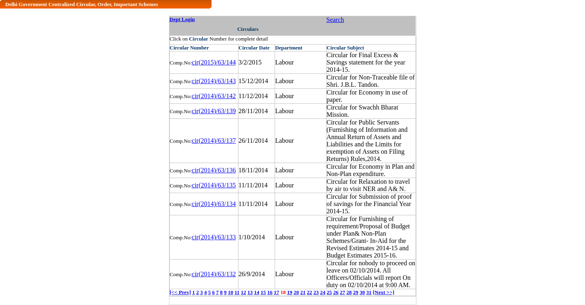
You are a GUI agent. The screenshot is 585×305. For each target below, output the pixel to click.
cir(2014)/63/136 (214, 170)
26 (335, 292)
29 (355, 292)
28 (349, 292)
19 (289, 292)
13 (250, 292)
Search (335, 19)
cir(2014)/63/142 (214, 95)
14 (256, 292)
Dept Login (182, 19)
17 (276, 292)
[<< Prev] (180, 292)
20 (296, 292)
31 (369, 292)
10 (230, 292)
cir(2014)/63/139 (214, 110)
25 (329, 292)
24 (322, 292)
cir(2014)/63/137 (214, 140)
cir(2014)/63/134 (214, 203)
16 (270, 292)
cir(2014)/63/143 (214, 80)
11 (236, 292)
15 (263, 292)
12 (243, 292)
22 (309, 292)
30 (362, 292)
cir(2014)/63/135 (214, 185)
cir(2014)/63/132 (214, 274)
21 (303, 292)
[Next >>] (383, 292)
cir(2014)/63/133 (214, 237)
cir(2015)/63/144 (214, 62)
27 (342, 292)
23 (316, 292)
